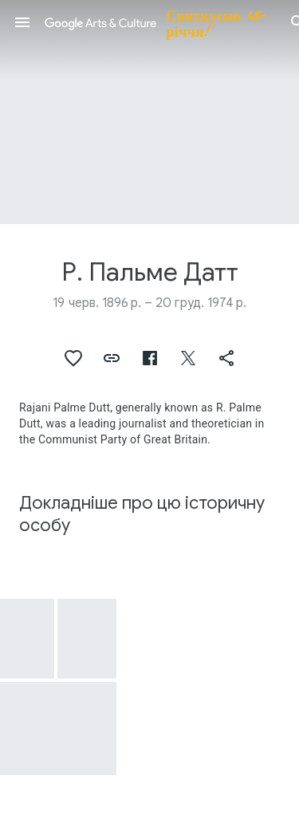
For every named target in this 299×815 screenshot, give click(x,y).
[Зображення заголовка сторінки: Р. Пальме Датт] (149, 112)
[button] (22, 22)
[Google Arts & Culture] (160, 22)
